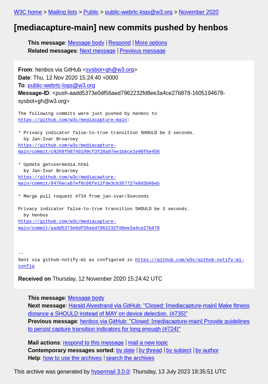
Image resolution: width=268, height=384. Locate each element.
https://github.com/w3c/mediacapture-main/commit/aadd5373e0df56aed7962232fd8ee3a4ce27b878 (89, 225)
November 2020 (199, 12)
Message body (86, 43)
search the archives (130, 358)
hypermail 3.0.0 (110, 372)
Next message (98, 51)
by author (207, 350)
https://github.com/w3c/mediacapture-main (72, 120)
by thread (150, 350)
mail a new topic (148, 343)
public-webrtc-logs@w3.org (138, 12)
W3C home (28, 12)
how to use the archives (72, 358)
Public (91, 12)
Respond (120, 43)
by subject (178, 350)
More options (151, 43)
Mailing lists (62, 12)
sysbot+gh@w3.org (110, 70)
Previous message (143, 51)
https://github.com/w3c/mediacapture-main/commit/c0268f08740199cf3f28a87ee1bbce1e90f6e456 (89, 148)
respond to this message (93, 343)
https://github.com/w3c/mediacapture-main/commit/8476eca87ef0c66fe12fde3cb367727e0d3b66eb (89, 180)
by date (125, 350)
